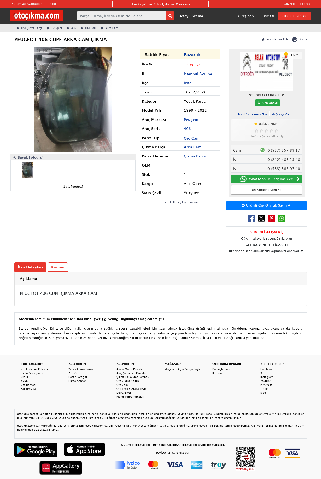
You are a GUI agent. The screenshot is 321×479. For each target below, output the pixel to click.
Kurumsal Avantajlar (26, 4)
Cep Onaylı (268, 102)
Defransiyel (123, 392)
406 (71, 28)
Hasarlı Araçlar (77, 377)
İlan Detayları (30, 267)
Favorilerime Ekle (275, 39)
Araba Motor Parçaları (130, 369)
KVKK (24, 380)
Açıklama (28, 278)
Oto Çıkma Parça (30, 28)
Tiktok (264, 388)
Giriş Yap (246, 16)
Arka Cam (109, 28)
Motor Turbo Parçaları (130, 396)
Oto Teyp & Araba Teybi (131, 388)
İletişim (217, 373)
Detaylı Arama (190, 16)
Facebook (266, 369)
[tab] (161, 278)
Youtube (265, 380)
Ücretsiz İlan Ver (294, 16)
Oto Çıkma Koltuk (127, 380)
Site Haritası (28, 384)
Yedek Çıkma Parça (80, 369)
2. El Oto (73, 373)
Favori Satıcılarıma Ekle (252, 114)
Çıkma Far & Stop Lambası (132, 377)
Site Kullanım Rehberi (34, 369)
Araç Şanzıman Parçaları (131, 373)
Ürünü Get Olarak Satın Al (266, 205)
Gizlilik (25, 377)
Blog (53, 4)
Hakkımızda (28, 388)
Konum (58, 267)
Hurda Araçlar (77, 380)
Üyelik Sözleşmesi (32, 373)
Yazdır (299, 39)
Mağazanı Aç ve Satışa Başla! (183, 369)
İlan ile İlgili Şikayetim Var (181, 202)
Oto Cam (88, 28)
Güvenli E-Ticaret (297, 4)
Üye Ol (268, 16)
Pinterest (266, 384)
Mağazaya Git (280, 114)
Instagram (266, 377)
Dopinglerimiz (221, 369)
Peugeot (54, 28)
